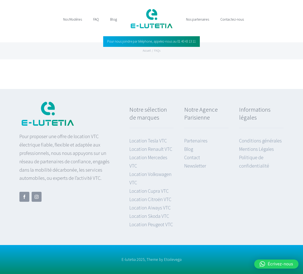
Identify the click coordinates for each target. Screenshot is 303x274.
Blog (188, 149)
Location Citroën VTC (150, 199)
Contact (192, 157)
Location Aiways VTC (150, 207)
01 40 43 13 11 (186, 41)
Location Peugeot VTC (151, 224)
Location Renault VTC (150, 149)
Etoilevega (173, 259)
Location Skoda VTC (149, 216)
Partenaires (195, 140)
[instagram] (37, 197)
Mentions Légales (256, 149)
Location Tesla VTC (148, 140)
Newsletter (195, 166)
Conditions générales (260, 140)
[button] (276, 264)
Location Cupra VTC (149, 191)
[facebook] (24, 197)
